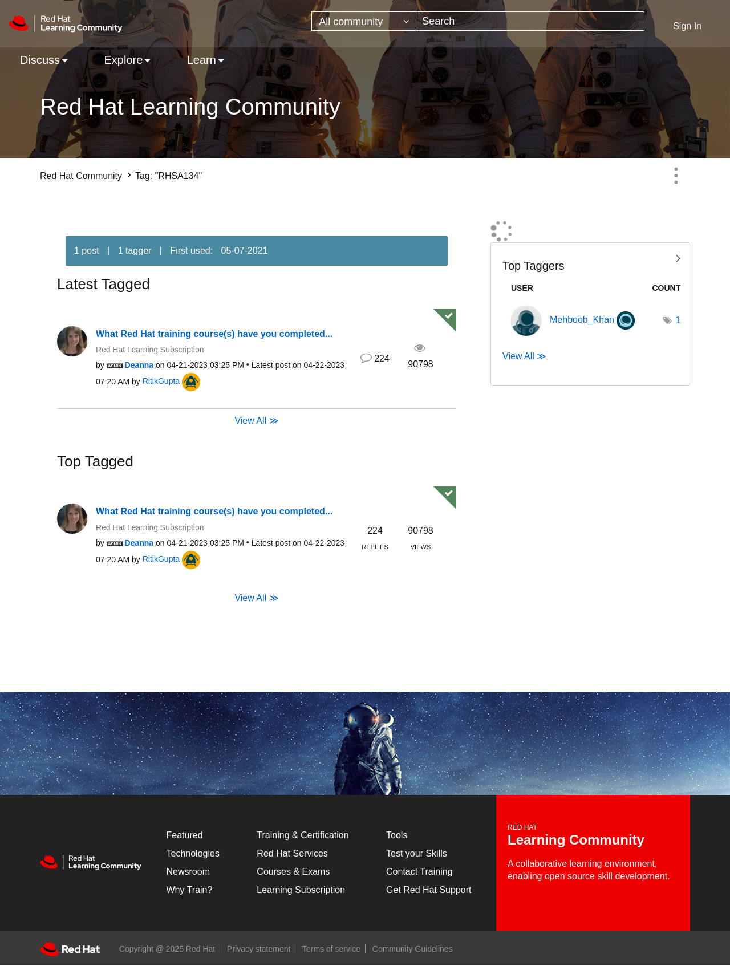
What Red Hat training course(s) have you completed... (214, 334)
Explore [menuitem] (123, 60)
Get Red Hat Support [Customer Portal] (428, 890)
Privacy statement (258, 948)
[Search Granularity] (364, 21)
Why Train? (190, 890)
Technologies (193, 853)
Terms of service (331, 948)
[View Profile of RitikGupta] (161, 380)
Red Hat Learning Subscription (150, 349)
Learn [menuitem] (201, 60)
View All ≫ (256, 420)
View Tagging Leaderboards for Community (590, 257)
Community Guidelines (412, 948)
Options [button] (676, 175)
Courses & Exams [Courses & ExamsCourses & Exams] (293, 871)
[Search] (530, 21)
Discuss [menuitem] (40, 60)
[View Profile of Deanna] (139, 365)
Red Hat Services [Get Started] (292, 853)
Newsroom (188, 871)
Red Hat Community (81, 176)
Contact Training (419, 871)
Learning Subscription (301, 890)
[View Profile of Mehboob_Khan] (582, 319)
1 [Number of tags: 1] (677, 320)
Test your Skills (416, 853)
